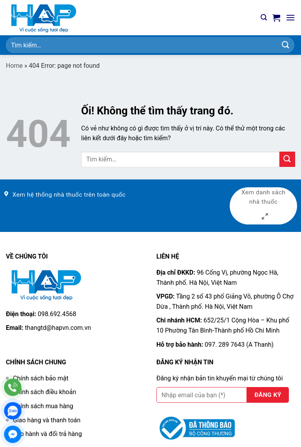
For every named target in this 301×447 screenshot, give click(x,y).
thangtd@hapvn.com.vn (58, 327)
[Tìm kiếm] (264, 17)
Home (14, 65)
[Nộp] (286, 44)
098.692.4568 (57, 314)
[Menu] (290, 17)
